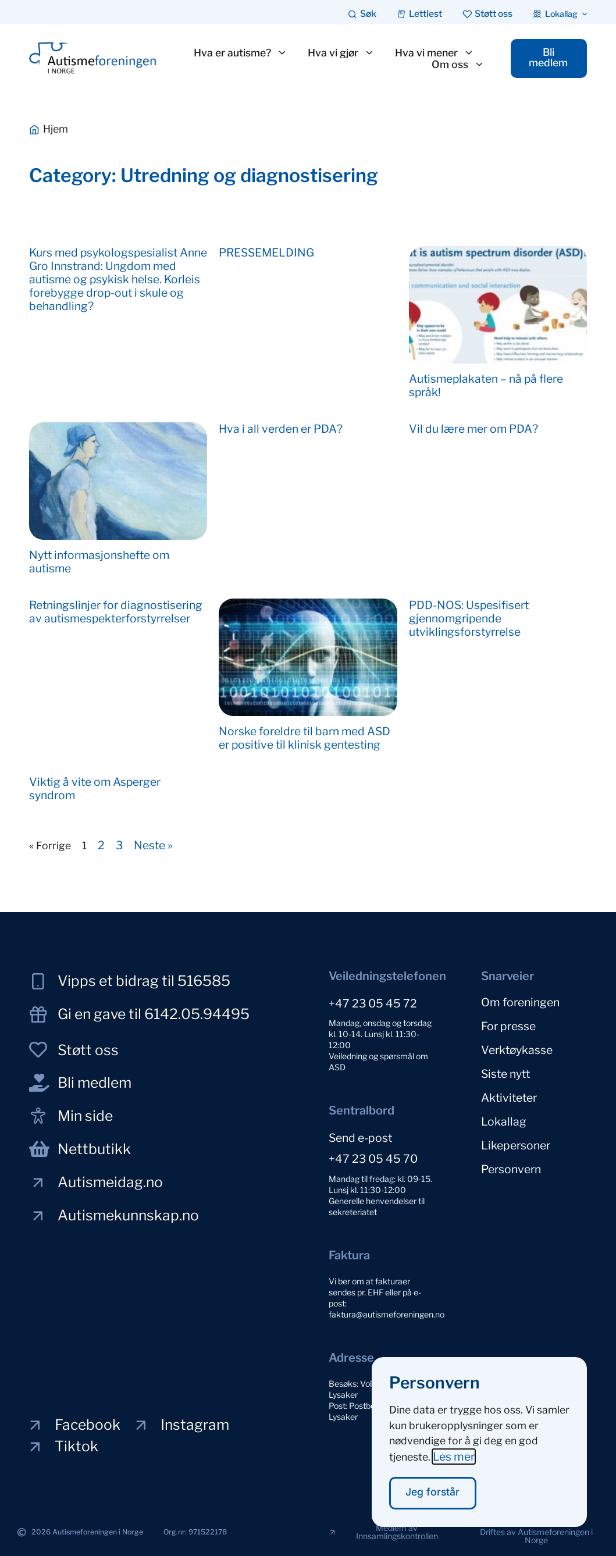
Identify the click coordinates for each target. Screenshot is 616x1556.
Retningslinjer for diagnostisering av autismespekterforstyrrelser (115, 611)
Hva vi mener (434, 53)
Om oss (458, 64)
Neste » (153, 845)
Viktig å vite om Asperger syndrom (95, 788)
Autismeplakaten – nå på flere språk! (486, 385)
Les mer (454, 1457)
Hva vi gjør (341, 53)
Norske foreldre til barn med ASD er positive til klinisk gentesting (304, 738)
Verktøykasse (517, 1050)
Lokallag (503, 1121)
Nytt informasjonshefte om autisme (99, 561)
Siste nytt (505, 1074)
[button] (536, 1536)
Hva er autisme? (240, 53)
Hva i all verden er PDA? (281, 429)
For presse (508, 1026)
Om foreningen (520, 1002)
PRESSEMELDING (266, 252)
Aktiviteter (509, 1098)
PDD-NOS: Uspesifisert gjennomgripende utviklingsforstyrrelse (469, 618)
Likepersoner (515, 1145)
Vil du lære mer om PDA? (473, 429)
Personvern (511, 1169)
